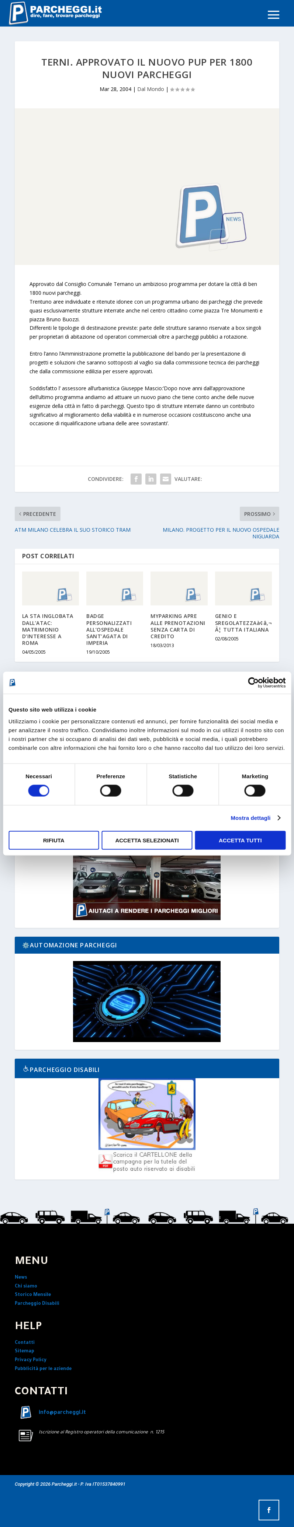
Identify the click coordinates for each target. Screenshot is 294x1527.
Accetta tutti (240, 840)
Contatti (25, 1343)
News (21, 1277)
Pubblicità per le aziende (43, 1369)
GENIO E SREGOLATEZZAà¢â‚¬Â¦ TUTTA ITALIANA (243, 622)
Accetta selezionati (147, 840)
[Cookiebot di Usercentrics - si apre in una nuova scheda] (253, 682)
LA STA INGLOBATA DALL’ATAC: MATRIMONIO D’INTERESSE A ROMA (47, 629)
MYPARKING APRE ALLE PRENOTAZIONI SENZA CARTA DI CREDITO (178, 626)
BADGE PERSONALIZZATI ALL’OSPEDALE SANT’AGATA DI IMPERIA (109, 629)
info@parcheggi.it (62, 1413)
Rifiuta (54, 840)
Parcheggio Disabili (37, 1304)
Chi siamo (26, 1286)
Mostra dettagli (250, 818)
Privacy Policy (30, 1360)
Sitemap (24, 1351)
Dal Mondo (150, 88)
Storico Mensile (33, 1295)
